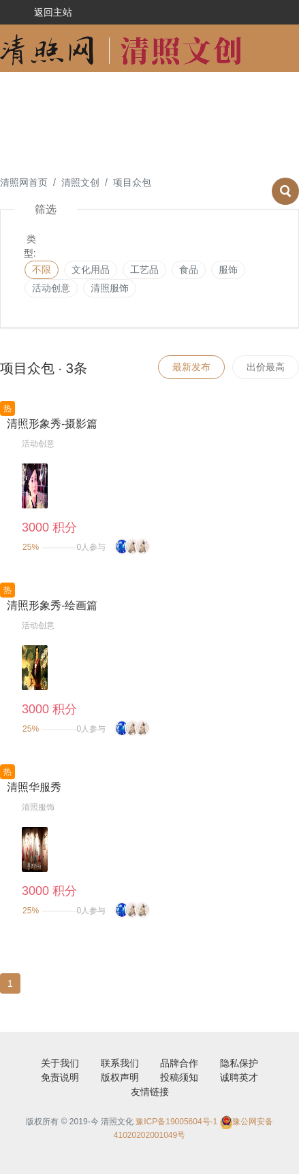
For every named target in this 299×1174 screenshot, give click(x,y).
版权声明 (120, 1077)
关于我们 (60, 1063)
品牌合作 (179, 1063)
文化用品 (91, 269)
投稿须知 (179, 1077)
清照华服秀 (34, 787)
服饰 (228, 269)
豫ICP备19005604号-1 (176, 1121)
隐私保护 (239, 1063)
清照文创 (80, 182)
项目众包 (190, 96)
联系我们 (120, 1063)
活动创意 (107, 96)
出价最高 (266, 366)
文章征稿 (24, 143)
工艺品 (144, 269)
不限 (41, 269)
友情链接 (150, 1091)
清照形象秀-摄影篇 (52, 423)
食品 (188, 269)
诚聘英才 (239, 1077)
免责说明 (60, 1077)
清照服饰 (110, 287)
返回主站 (53, 12)
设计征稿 (24, 96)
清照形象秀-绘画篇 (52, 605)
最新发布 (191, 366)
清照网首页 (24, 182)
